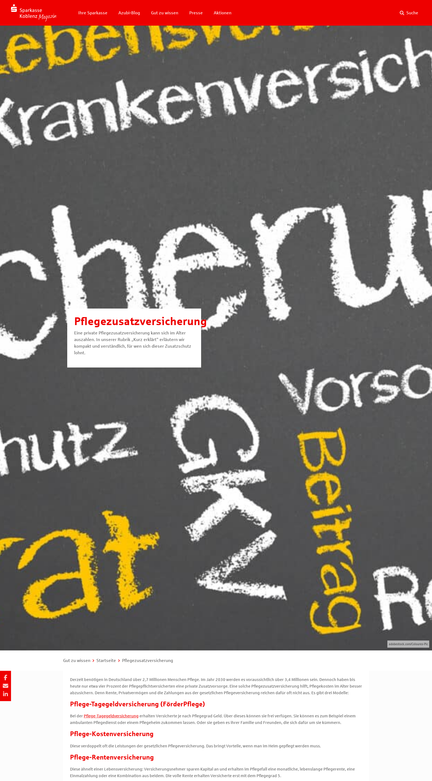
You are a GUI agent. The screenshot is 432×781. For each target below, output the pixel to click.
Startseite (106, 660)
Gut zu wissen (164, 12)
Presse (196, 12)
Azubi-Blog (129, 12)
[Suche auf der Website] (409, 13)
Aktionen (222, 12)
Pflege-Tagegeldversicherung (111, 716)
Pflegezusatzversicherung (147, 660)
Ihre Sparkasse (92, 12)
